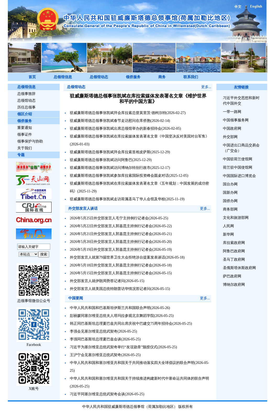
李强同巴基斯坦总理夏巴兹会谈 (95, 339)
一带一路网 (232, 112)
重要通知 (24, 128)
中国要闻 (75, 298)
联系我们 (190, 77)
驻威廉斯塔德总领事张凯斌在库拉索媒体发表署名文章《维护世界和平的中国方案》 (138, 98)
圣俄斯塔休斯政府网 (239, 268)
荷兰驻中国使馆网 (237, 167)
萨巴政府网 (232, 276)
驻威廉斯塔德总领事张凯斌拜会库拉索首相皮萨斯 (110, 152)
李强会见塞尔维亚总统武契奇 (93, 331)
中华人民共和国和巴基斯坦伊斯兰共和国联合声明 (110, 308)
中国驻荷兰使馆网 (237, 159)
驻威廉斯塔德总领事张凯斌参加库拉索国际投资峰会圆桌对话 (119, 176)
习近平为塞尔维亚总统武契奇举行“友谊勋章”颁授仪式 (113, 347)
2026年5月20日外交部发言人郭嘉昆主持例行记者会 (111, 242)
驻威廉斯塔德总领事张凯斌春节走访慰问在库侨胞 (110, 121)
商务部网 (230, 209)
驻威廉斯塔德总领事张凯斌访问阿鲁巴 (101, 160)
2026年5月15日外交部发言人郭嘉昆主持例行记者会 (111, 273)
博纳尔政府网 (234, 285)
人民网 (228, 226)
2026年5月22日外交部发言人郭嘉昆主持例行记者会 (111, 226)
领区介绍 (24, 114)
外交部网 (230, 137)
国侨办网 (230, 201)
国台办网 (230, 184)
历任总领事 (26, 107)
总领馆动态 (99, 77)
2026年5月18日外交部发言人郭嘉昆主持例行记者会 (111, 265)
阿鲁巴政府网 (234, 251)
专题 (21, 155)
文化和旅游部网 (236, 218)
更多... (206, 87)
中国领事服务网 (236, 120)
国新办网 (230, 193)
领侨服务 (133, 77)
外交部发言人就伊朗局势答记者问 (97, 281)
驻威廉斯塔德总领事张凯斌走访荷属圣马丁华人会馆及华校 (117, 199)
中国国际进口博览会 (239, 176)
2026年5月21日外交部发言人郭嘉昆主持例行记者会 (111, 234)
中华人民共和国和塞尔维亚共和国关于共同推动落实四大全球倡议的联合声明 (132, 363)
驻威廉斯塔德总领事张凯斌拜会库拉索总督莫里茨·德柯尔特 (118, 113)
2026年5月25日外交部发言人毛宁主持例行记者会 (109, 218)
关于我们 (24, 148)
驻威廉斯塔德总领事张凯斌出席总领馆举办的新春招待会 (115, 128)
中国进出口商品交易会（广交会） (241, 148)
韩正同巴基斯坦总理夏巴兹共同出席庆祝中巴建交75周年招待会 (121, 323)
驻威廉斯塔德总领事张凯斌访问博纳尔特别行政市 (110, 168)
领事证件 (24, 134)
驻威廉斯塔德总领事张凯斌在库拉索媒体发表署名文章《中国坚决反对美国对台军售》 (139, 136)
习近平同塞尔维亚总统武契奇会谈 (97, 394)
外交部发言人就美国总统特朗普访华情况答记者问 (110, 289)
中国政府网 (232, 128)
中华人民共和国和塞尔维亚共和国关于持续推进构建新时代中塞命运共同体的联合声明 (139, 378)
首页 (32, 77)
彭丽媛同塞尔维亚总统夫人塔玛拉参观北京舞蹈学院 (112, 316)
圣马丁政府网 (234, 259)
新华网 (228, 234)
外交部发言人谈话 (83, 208)
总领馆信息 (63, 77)
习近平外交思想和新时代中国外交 (241, 100)
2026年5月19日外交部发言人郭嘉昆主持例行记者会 (111, 250)
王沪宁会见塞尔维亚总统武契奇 (95, 355)
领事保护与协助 (30, 141)
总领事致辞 (26, 94)
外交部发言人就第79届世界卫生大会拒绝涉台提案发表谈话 (117, 257)
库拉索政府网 (234, 243)
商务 (162, 77)
